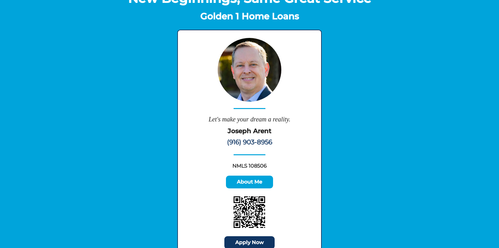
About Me (249, 182)
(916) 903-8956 (249, 142)
